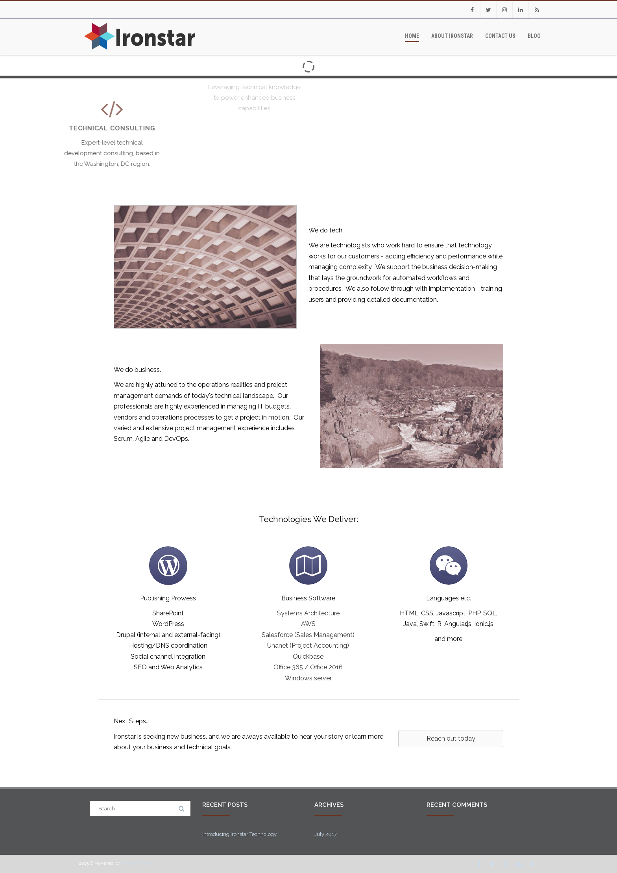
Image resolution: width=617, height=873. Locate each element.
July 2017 (325, 834)
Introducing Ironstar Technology (239, 834)
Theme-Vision (136, 863)
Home (412, 36)
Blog (534, 36)
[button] (450, 738)
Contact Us (500, 36)
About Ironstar (452, 36)
